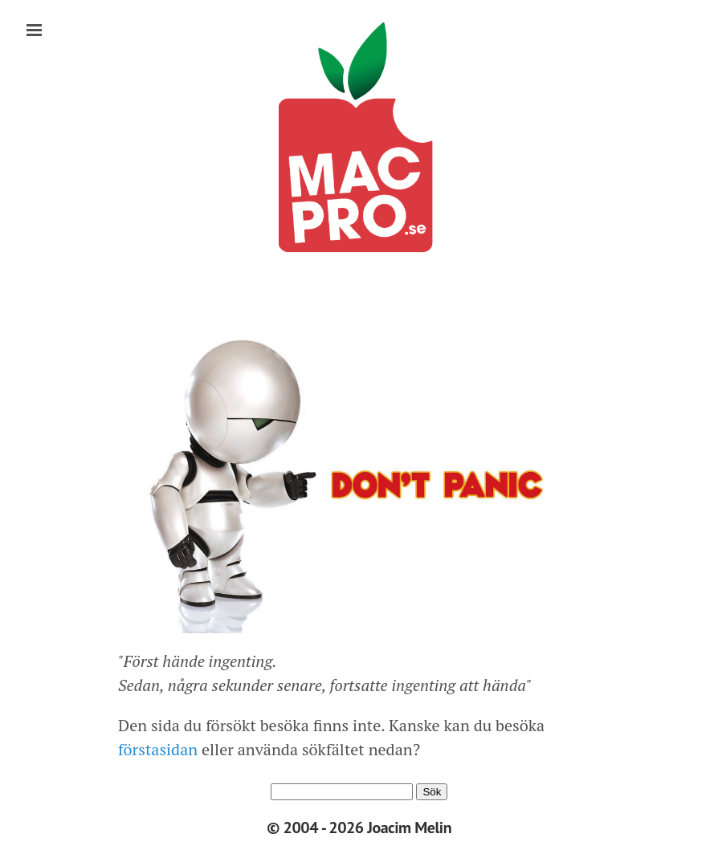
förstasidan (158, 749)
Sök (431, 792)
